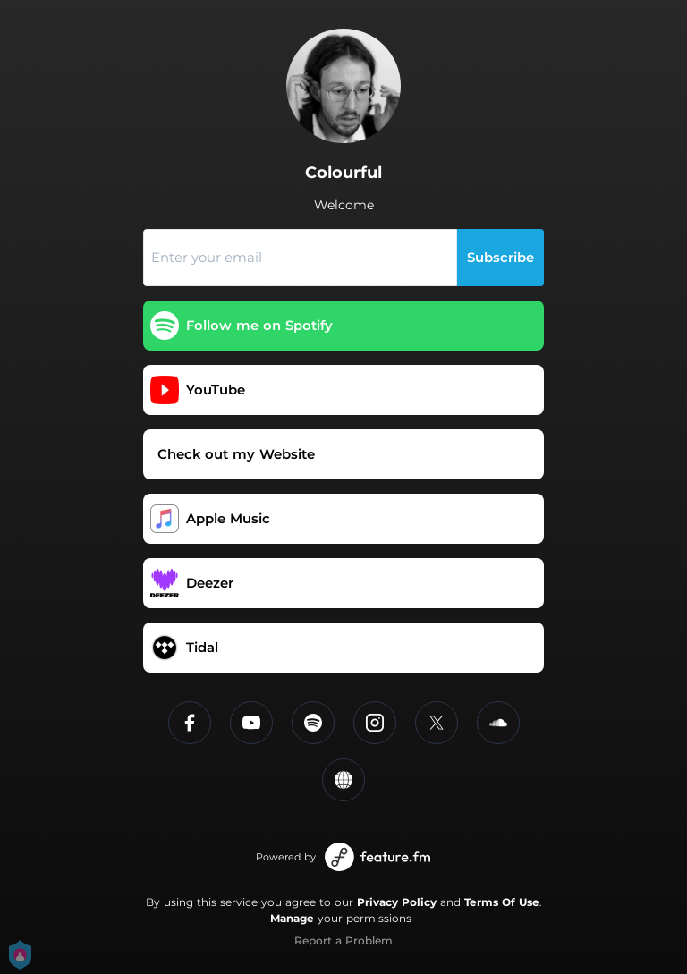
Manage (292, 918)
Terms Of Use (501, 902)
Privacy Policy (397, 902)
